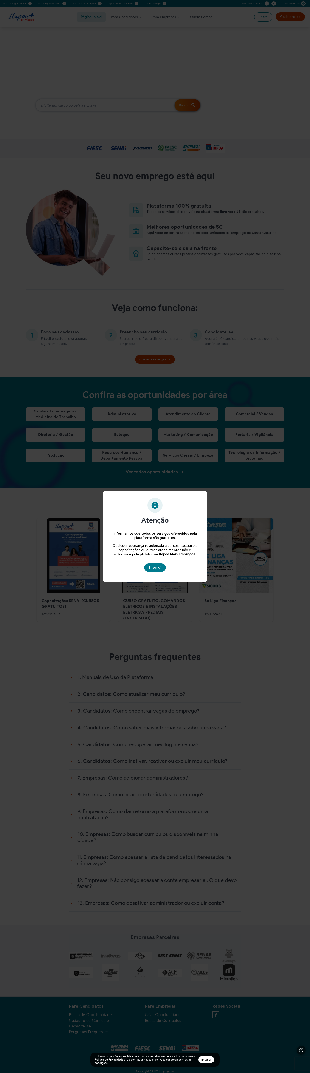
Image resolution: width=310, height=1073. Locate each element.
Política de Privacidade (109, 1059)
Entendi (206, 1059)
